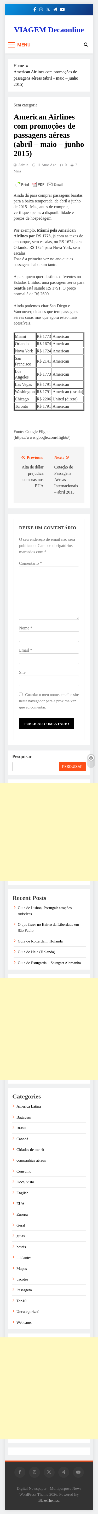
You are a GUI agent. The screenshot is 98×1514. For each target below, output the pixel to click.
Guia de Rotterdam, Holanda (40, 941)
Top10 (21, 1301)
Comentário (30, 563)
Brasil (21, 1128)
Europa (22, 1214)
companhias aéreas (31, 1160)
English (22, 1193)
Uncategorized (27, 1311)
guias (20, 1236)
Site (22, 672)
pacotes (22, 1279)
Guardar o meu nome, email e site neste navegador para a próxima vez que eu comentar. (49, 700)
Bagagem (23, 1117)
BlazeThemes (48, 1500)
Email (25, 650)
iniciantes (23, 1257)
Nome (25, 628)
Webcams (24, 1322)
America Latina (28, 1106)
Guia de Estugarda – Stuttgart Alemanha (49, 963)
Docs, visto (25, 1182)
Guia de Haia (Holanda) (36, 952)
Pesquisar (22, 756)
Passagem (24, 1290)
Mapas (21, 1268)
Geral (20, 1225)
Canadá (22, 1139)
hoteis (21, 1247)
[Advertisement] (49, 832)
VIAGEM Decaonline (49, 30)
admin (23, 165)
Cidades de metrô (30, 1149)
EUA (20, 1203)
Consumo (23, 1171)
